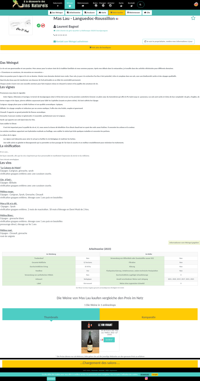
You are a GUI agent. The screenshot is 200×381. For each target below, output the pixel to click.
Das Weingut (56, 12)
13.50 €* (109, 339)
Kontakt (131, 4)
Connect (51, 378)
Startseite (95, 370)
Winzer (70, 4)
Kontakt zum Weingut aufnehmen (71, 41)
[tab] (51, 314)
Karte (121, 4)
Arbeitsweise (73, 12)
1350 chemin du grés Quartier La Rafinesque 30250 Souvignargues (81, 30)
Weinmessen (83, 4)
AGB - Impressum (111, 370)
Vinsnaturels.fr (31, 4)
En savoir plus (145, 374)
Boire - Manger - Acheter (103, 5)
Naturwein (57, 4)
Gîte (147, 12)
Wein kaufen (116, 12)
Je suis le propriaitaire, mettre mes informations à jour (168, 41)
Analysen (90, 12)
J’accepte (154, 374)
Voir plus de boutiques (100, 47)
